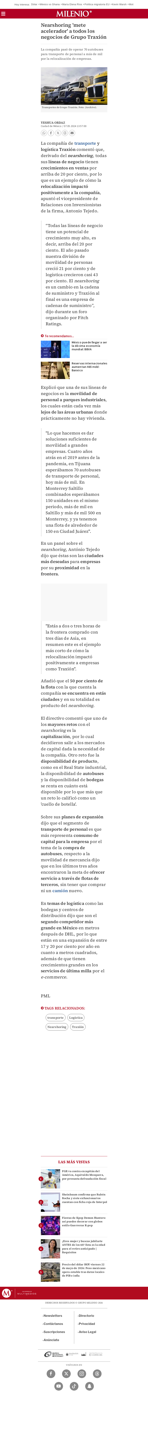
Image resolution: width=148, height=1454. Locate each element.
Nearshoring (56, 1027)
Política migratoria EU (97, 4)
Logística (76, 1017)
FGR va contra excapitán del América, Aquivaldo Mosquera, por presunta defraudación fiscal (84, 1174)
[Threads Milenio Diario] (97, 1373)
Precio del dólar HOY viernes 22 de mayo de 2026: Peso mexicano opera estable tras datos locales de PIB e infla (84, 1270)
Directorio (86, 1316)
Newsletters (53, 1316)
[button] (3, 15)
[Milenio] (74, 13)
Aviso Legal (87, 1332)
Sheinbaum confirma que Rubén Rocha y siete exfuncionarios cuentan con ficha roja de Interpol (84, 1198)
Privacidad (87, 1324)
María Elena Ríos (72, 4)
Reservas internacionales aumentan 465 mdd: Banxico (89, 366)
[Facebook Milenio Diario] (51, 1373)
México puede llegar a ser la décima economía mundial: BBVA (89, 345)
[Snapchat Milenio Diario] (89, 1386)
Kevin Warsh (119, 4)
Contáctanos (53, 1324)
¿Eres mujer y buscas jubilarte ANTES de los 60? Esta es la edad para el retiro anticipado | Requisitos (83, 1246)
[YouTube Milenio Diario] (58, 1386)
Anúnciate (51, 1340)
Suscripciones (54, 1332)
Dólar (34, 4)
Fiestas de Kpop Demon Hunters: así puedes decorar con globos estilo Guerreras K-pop (84, 1221)
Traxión (78, 1027)
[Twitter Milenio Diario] (66, 1373)
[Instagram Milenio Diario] (81, 1373)
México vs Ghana (50, 4)
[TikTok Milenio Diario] (74, 1386)
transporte (85, 143)
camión (60, 890)
